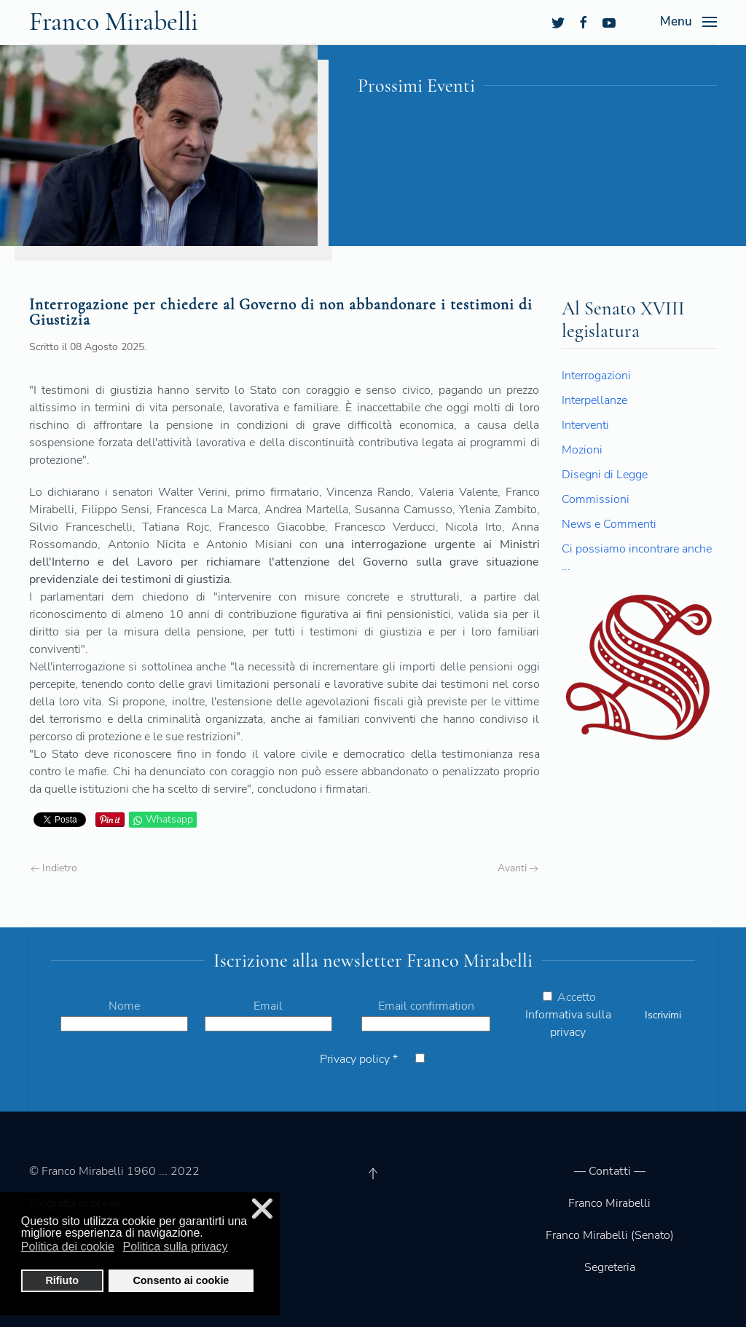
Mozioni (582, 450)
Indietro (54, 868)
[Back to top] (373, 1173)
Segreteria (609, 1267)
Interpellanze (594, 400)
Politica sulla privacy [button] (175, 1246)
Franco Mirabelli (609, 1203)
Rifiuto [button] (62, 1280)
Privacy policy (359, 1059)
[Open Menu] (688, 22)
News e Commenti (609, 524)
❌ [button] (262, 1209)
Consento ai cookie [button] (181, 1280)
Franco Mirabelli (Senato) (610, 1235)
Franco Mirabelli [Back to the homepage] (113, 21)
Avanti (518, 868)
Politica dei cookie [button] (67, 1246)
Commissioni (595, 499)
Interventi (585, 425)
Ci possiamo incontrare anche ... (637, 557)
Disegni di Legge (605, 475)
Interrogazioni (596, 376)
